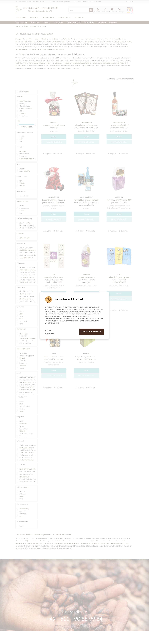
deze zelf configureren (52, 318)
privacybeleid (77, 318)
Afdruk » (48, 330)
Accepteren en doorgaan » (91, 332)
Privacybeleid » (50, 333)
